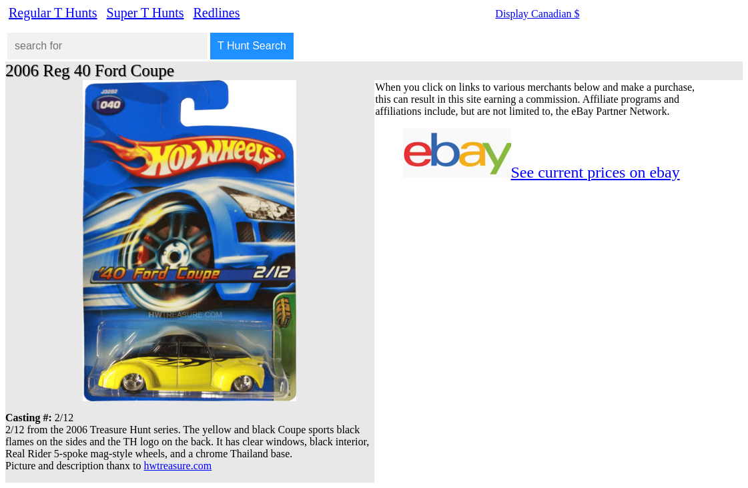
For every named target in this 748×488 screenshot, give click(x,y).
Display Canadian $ (537, 13)
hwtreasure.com (178, 465)
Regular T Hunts (53, 12)
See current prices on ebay (595, 172)
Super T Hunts (145, 12)
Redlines (217, 12)
